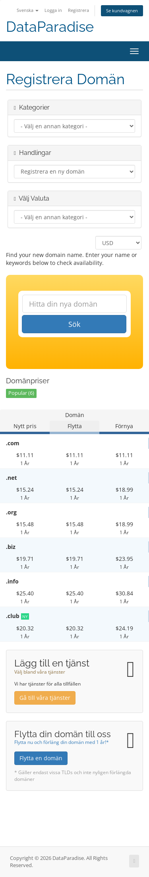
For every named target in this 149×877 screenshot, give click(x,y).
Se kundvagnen (122, 11)
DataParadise (50, 26)
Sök (74, 324)
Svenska (28, 10)
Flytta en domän (40, 758)
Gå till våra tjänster (44, 697)
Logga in (53, 10)
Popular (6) (21, 393)
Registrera (78, 10)
